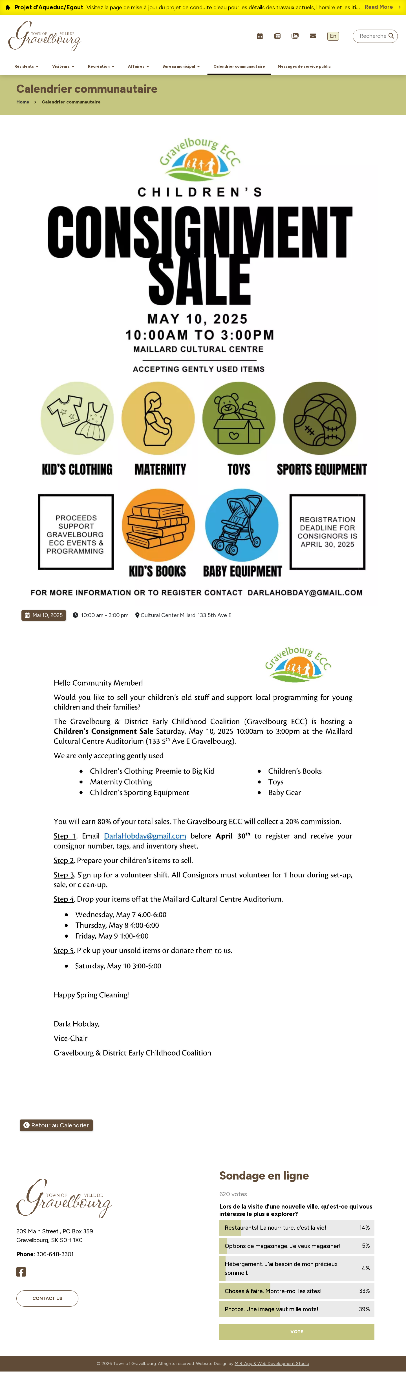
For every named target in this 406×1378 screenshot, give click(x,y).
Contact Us (47, 1304)
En (333, 36)
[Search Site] (375, 36)
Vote (296, 1338)
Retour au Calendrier (60, 1132)
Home (22, 108)
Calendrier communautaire (71, 108)
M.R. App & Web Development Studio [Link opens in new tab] (272, 1370)
